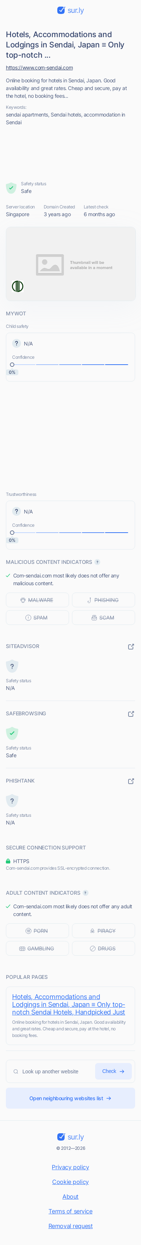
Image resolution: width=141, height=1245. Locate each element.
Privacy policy (70, 1167)
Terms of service (70, 1211)
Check (113, 1071)
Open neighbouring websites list (70, 1098)
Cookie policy (70, 1181)
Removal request (70, 1226)
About (70, 1196)
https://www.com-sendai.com (39, 67)
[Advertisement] (70, 153)
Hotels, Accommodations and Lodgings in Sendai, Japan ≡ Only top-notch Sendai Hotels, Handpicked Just (68, 1004)
